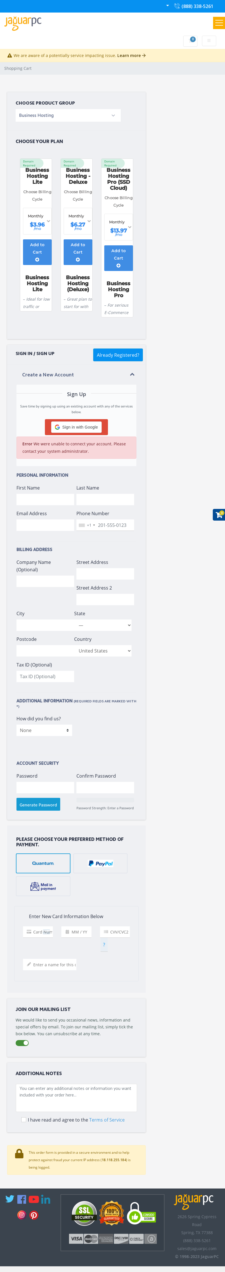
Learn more (131, 55)
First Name (28, 488)
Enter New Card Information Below (61, 916)
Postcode (26, 639)
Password (27, 776)
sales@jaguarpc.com (196, 1248)
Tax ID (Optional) (34, 665)
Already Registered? (118, 355)
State (79, 613)
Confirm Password (96, 776)
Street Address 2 (94, 588)
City (20, 613)
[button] (76, 427)
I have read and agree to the (76, 1120)
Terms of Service (107, 1120)
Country (82, 639)
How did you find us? (38, 719)
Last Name (87, 488)
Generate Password (38, 805)
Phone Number (92, 513)
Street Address (92, 562)
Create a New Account (48, 375)
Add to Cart (37, 252)
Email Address (31, 513)
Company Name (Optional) (33, 566)
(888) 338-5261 (193, 7)
